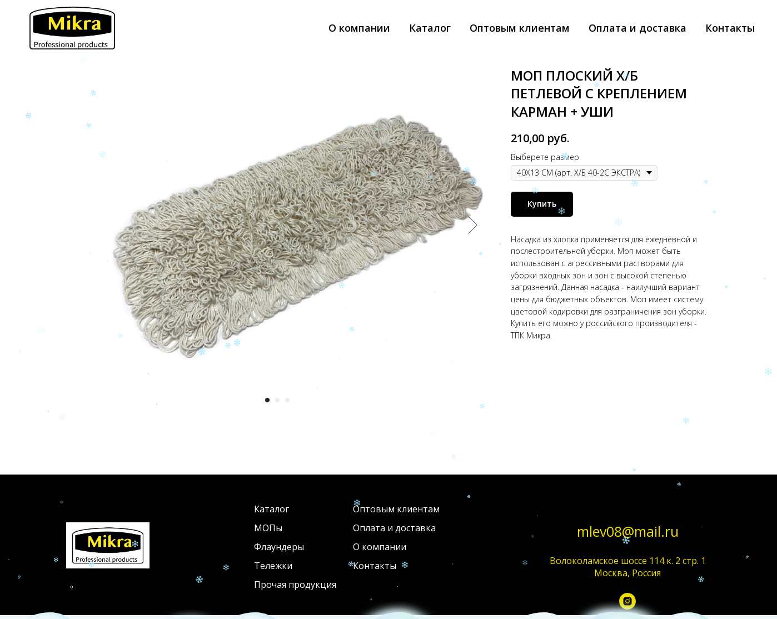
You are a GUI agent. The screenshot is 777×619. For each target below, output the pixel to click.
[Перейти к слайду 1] (267, 400)
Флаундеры (279, 547)
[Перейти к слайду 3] (287, 400)
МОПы (268, 528)
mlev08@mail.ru (628, 531)
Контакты (730, 27)
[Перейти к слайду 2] (277, 400)
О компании (359, 27)
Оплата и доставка (637, 27)
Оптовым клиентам (520, 27)
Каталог (430, 27)
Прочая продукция (295, 584)
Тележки (273, 566)
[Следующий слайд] (472, 225)
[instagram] (627, 604)
